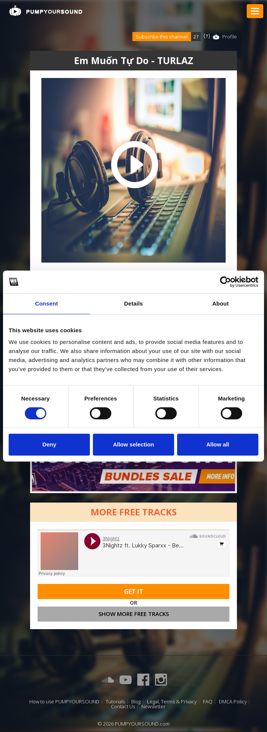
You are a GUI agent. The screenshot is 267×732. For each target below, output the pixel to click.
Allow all (217, 444)
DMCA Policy (233, 701)
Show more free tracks (134, 613)
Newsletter (153, 706)
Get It (133, 591)
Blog (136, 701)
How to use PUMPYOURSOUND (64, 701)
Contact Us (123, 706)
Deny (49, 444)
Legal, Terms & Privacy (172, 701)
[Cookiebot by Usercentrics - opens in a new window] (225, 281)
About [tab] (220, 303)
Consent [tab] (46, 303)
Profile (229, 36)
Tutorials (115, 701)
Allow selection (133, 444)
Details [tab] (133, 303)
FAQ (207, 701)
